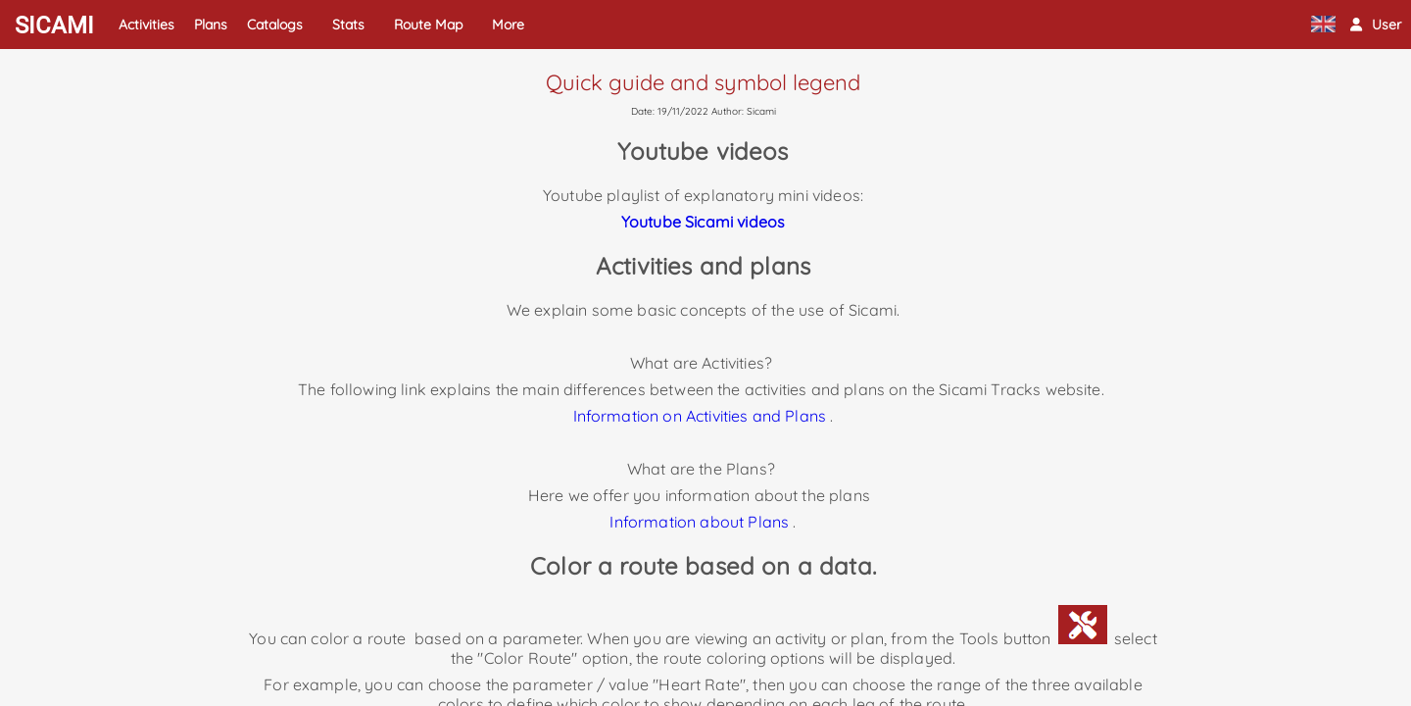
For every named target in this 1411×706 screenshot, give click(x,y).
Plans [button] (210, 24)
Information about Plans (699, 521)
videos (759, 221)
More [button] (508, 24)
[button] (1375, 24)
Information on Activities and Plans (700, 416)
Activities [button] (146, 24)
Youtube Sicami (677, 221)
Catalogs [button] (275, 24)
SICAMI (54, 25)
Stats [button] (348, 24)
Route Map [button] (428, 24)
